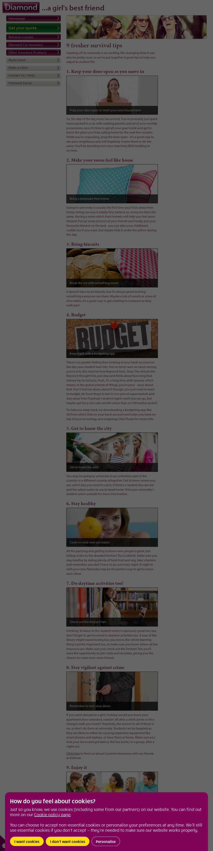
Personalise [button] (106, 841)
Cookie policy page (52, 814)
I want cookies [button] (26, 841)
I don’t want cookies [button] (67, 841)
